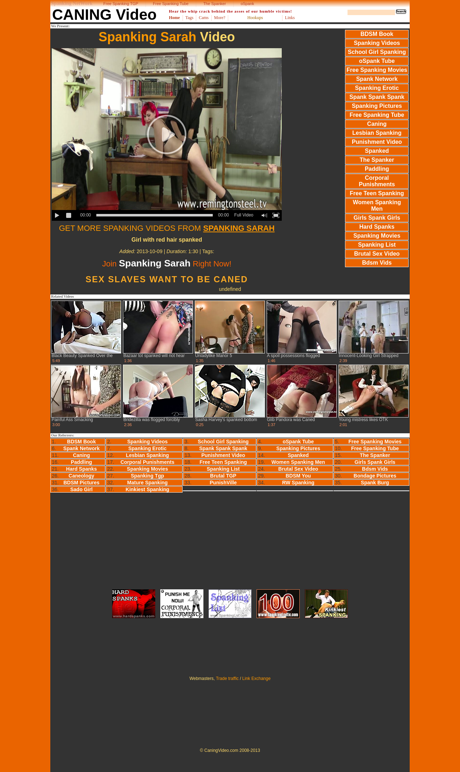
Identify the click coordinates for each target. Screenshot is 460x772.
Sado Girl (81, 489)
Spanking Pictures (377, 106)
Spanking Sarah (147, 36)
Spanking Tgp (147, 476)
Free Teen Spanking (377, 193)
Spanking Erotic (377, 88)
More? (219, 17)
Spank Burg (375, 482)
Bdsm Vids (377, 263)
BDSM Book (377, 34)
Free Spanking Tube (171, 3)
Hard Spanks (377, 227)
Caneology (82, 476)
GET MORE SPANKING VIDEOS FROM (167, 228)
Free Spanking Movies (376, 70)
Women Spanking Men (377, 205)
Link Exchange (256, 678)
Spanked (377, 151)
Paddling (377, 169)
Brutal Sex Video (377, 254)
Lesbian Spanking (376, 133)
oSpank (247, 3)
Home (174, 17)
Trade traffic (227, 678)
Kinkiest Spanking (147, 489)
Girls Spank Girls (377, 218)
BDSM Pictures (81, 482)
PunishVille (223, 482)
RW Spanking (298, 482)
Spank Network (377, 79)
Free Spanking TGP (121, 3)
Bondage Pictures (375, 476)
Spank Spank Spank (376, 97)
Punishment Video (377, 142)
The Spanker (214, 3)
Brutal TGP (223, 476)
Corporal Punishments (377, 181)
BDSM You (298, 476)
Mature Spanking (147, 482)
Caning (377, 124)
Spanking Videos (377, 43)
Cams (203, 17)
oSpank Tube (377, 61)
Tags (189, 17)
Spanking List (377, 245)
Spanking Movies (376, 236)
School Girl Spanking (377, 52)
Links (290, 17)
